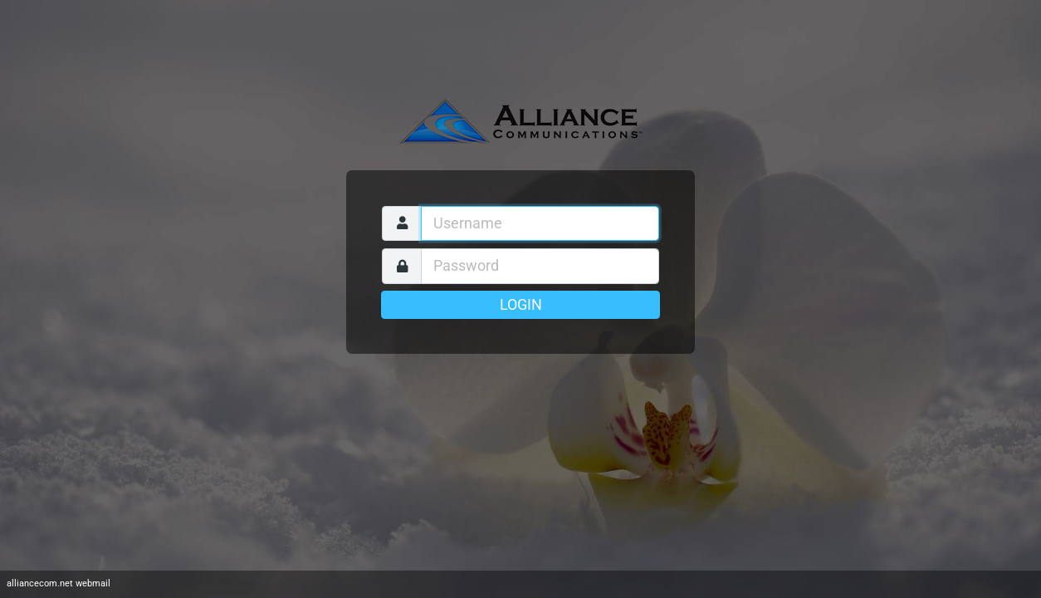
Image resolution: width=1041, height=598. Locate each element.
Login (521, 305)
